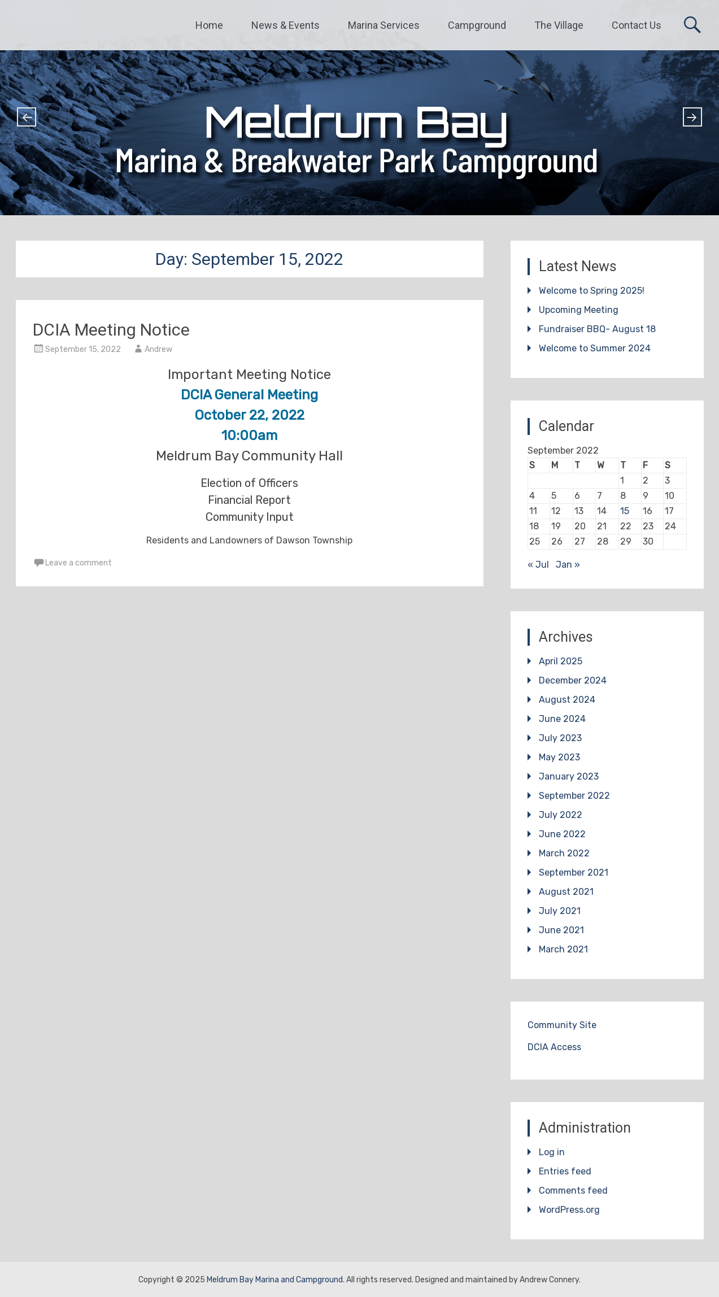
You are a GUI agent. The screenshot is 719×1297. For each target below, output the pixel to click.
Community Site (562, 1025)
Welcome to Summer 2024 (595, 348)
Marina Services (384, 25)
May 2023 (559, 757)
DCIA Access (554, 1047)
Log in (552, 1152)
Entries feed (565, 1171)
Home (209, 25)
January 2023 (569, 776)
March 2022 (564, 853)
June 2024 (562, 718)
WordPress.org (569, 1209)
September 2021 (573, 872)
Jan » (568, 564)
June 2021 (561, 930)
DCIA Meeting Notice (111, 330)
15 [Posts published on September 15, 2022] (624, 511)
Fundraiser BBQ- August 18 (597, 329)
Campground (477, 25)
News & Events (285, 25)
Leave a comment (78, 563)
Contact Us (636, 25)
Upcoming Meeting (578, 309)
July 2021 (560, 911)
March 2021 (563, 949)
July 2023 (560, 738)
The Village (558, 25)
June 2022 (562, 834)
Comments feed (573, 1190)
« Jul (538, 564)
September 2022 (574, 795)
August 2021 (566, 891)
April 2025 (560, 661)
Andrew (158, 349)
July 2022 (560, 814)
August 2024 (567, 699)
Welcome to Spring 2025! (591, 290)
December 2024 (573, 680)
